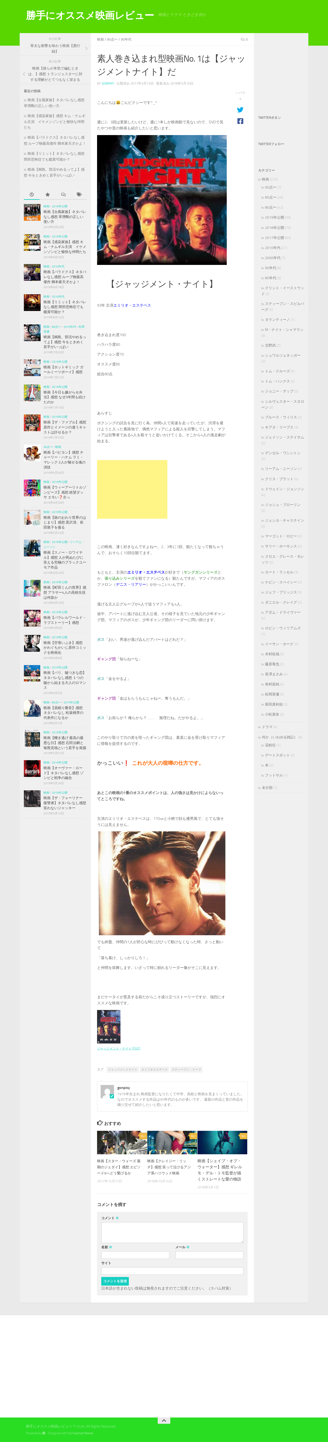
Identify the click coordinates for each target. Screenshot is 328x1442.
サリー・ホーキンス (281, 546)
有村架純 (272, 684)
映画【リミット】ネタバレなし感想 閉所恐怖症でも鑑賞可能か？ (65, 307)
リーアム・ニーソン (281, 469)
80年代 (270, 278)
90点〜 (48, 447)
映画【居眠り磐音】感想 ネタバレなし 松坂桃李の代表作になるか (63, 713)
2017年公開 (274, 238)
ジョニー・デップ (279, 391)
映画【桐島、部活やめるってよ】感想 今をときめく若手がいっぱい (65, 342)
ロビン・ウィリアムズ (283, 628)
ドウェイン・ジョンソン (284, 489)
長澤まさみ (274, 674)
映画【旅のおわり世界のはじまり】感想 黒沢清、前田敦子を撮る (65, 522)
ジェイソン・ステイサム (284, 437)
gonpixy (108, 83)
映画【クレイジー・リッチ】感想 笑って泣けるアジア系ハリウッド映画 (169, 1166)
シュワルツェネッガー (283, 355)
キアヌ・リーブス (279, 427)
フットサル (274, 775)
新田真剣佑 (274, 704)
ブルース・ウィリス (281, 417)
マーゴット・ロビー (281, 536)
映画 (101, 39)
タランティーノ (277, 319)
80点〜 (114, 39)
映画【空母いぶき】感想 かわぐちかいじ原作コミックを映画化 (65, 648)
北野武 (270, 345)
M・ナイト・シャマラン (284, 330)
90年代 (129, 39)
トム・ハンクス (277, 381)
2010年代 (58, 266)
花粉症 (270, 745)
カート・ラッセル (279, 572)
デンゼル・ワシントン (283, 453)
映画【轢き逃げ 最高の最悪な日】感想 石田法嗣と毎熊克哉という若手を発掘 (65, 743)
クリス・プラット (279, 479)
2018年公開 (274, 228)
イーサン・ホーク (279, 644)
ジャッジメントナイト (122, 1069)
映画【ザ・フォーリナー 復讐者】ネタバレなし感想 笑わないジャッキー (65, 803)
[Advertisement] (132, 489)
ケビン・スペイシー (281, 582)
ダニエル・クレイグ (281, 602)
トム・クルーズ (277, 371)
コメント (110, 1218)
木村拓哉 (272, 654)
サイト (106, 1263)
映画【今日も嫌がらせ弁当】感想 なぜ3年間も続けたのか (65, 397)
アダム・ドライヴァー (283, 612)
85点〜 (270, 197)
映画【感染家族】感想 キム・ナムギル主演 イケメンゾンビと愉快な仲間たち (54, 121)
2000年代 (273, 258)
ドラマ (267, 727)
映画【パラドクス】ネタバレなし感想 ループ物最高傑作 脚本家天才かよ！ (65, 277)
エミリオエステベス (154, 1069)
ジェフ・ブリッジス (281, 592)
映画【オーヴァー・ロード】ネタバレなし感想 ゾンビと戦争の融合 (63, 773)
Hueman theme (83, 1433)
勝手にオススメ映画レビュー (90, 15)
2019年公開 (59, 206)
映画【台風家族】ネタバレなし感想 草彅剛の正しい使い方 (65, 217)
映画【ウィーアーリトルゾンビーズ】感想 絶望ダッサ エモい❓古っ (65, 492)
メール (182, 1247)
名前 (106, 1247)
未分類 (267, 787)
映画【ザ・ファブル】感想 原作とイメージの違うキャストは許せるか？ (65, 427)
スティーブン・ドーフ (186, 1069)
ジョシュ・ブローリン (283, 505)
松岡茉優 (272, 694)
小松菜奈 (272, 714)
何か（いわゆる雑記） (279, 737)
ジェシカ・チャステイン (284, 520)
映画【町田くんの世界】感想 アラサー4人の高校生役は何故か (65, 592)
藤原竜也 (272, 664)
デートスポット (277, 755)
